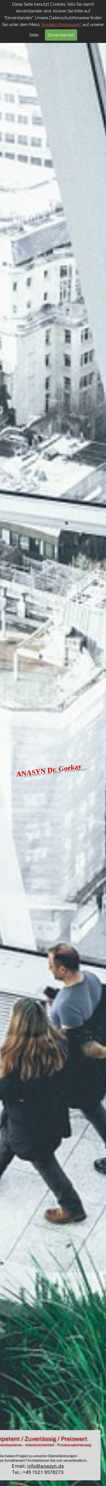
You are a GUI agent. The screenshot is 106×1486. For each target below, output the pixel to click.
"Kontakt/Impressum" (61, 24)
